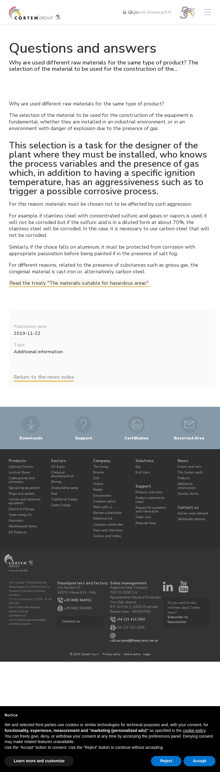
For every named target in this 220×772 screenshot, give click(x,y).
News (183, 460)
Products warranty (148, 492)
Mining (56, 482)
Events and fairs (189, 467)
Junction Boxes (19, 472)
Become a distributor (107, 513)
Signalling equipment (24, 488)
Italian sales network (193, 513)
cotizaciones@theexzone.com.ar (134, 641)
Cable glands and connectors (22, 480)
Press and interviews (108, 530)
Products (17, 460)
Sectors (58, 460)
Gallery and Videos (107, 536)
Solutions (144, 460)
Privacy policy (111, 654)
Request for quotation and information (150, 510)
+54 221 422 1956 (131, 619)
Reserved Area (145, 523)
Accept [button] (199, 761)
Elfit (96, 478)
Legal (146, 654)
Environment (102, 496)
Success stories (188, 494)
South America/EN (150, 12)
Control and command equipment (24, 501)
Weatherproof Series (23, 526)
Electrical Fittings (21, 509)
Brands (98, 472)
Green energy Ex (20, 515)
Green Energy (60, 505)
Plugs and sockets (21, 494)
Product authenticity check (150, 500)
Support (143, 486)
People (97, 490)
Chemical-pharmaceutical (62, 474)
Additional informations (187, 486)
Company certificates (108, 524)
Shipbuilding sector (64, 488)
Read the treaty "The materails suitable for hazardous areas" (78, 283)
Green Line (143, 517)
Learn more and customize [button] (39, 761)
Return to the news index (44, 377)
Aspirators (16, 520)
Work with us (102, 507)
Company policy (104, 501)
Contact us (188, 507)
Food (54, 494)
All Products (17, 532)
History (98, 484)
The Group (100, 467)
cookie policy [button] (194, 730)
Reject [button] (166, 761)
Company (101, 460)
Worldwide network (191, 519)
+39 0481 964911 (78, 600)
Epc (138, 467)
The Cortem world (190, 472)
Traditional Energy (64, 499)
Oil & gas (58, 467)
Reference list (102, 518)
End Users (142, 472)
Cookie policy (131, 654)
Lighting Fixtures (21, 467)
